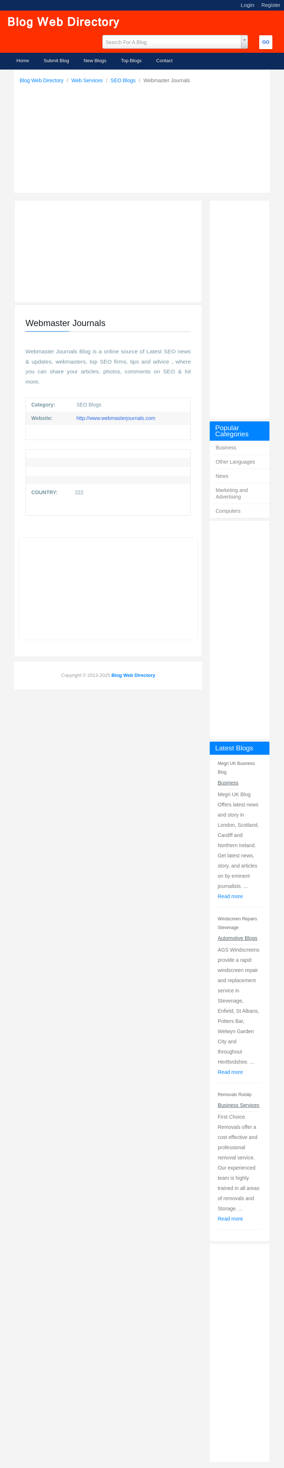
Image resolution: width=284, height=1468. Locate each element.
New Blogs (95, 60)
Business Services (238, 1105)
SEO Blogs (124, 80)
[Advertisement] (144, 136)
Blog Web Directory (42, 80)
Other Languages (235, 462)
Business (226, 448)
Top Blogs (131, 60)
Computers (228, 511)
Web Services (87, 80)
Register (270, 5)
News (222, 476)
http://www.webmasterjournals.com (115, 418)
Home (22, 60)
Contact (164, 60)
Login (248, 5)
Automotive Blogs (237, 938)
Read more (230, 896)
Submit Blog (56, 60)
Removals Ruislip (235, 1094)
